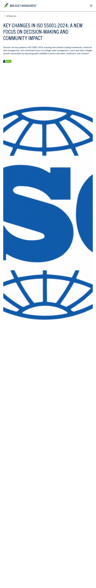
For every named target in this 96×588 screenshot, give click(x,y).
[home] (20, 5)
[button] (91, 5)
